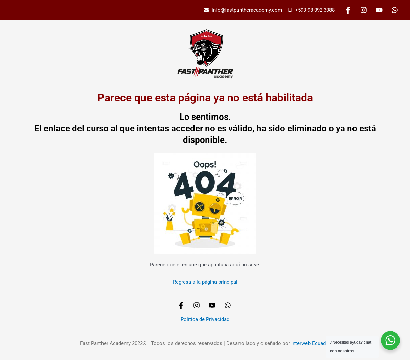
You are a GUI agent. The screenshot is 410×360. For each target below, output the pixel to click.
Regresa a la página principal (205, 282)
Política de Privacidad (205, 319)
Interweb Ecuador (311, 343)
